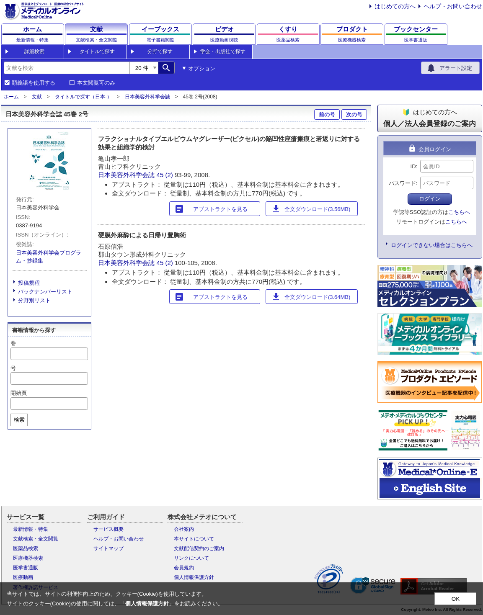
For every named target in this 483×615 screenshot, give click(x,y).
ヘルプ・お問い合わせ (453, 6)
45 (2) (166, 174)
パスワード (402, 183)
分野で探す (160, 51)
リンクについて (191, 558)
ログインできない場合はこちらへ (432, 245)
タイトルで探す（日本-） (83, 97)
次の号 (354, 114)
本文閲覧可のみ (96, 83)
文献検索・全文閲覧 (35, 539)
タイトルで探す (97, 51)
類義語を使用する (33, 83)
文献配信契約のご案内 (199, 548)
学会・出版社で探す (222, 51)
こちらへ (459, 212)
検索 (19, 420)
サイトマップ (108, 548)
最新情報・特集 (30, 529)
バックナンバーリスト (45, 291)
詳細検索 (34, 51)
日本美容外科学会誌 (147, 97)
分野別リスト (34, 300)
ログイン (430, 199)
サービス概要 (108, 529)
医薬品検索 (25, 548)
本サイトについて (194, 539)
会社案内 (184, 529)
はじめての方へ (395, 6)
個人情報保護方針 (194, 577)
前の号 (327, 114)
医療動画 (23, 577)
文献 (37, 97)
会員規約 (184, 568)
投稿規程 (29, 283)
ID (413, 166)
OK (456, 599)
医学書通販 (25, 568)
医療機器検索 (28, 558)
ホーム (11, 97)
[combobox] (66, 68)
